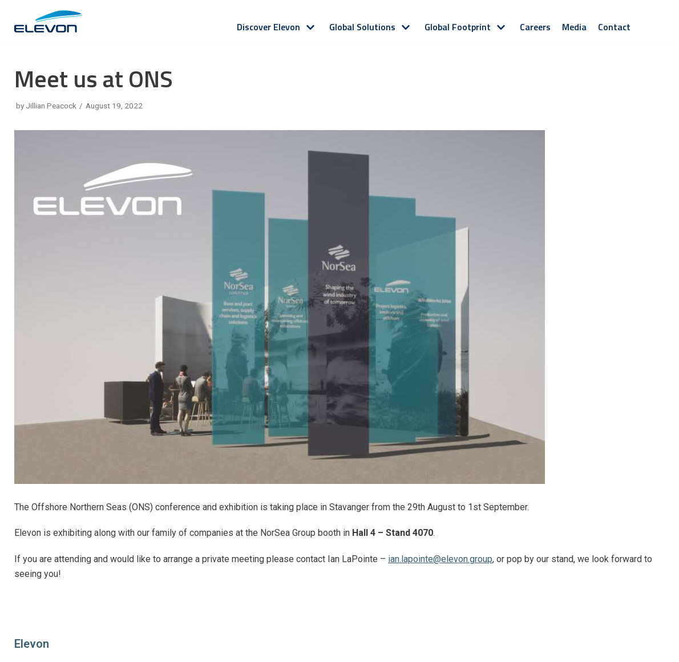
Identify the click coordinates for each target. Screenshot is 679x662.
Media (574, 27)
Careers (535, 27)
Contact (614, 27)
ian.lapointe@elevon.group (440, 559)
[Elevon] (48, 21)
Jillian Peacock (51, 105)
